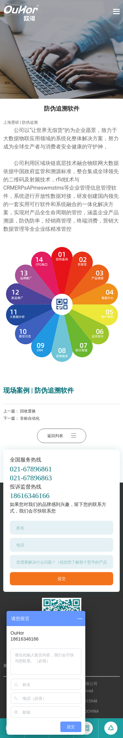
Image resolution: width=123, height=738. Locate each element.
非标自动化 (30, 418)
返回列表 (61, 436)
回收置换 (28, 411)
